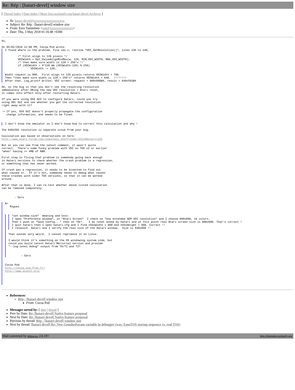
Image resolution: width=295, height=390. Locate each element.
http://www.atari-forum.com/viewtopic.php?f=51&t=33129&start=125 (52, 159)
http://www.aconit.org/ (22, 317)
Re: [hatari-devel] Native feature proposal (58, 363)
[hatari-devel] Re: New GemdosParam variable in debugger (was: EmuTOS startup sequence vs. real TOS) (105, 374)
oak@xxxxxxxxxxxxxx (57, 28)
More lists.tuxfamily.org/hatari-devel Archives (70, 14)
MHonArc (32, 385)
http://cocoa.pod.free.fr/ (25, 314)
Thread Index (12, 14)
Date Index (30, 14)
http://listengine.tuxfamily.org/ (276, 385)
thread (52, 359)
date (43, 359)
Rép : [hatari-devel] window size (40, 349)
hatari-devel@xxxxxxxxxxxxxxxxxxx (40, 20)
